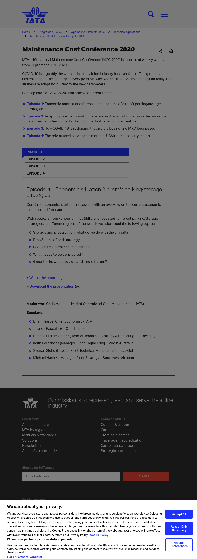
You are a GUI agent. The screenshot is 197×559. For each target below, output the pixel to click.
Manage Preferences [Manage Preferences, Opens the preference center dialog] (179, 548)
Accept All (179, 518)
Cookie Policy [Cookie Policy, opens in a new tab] (98, 538)
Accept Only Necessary (179, 532)
